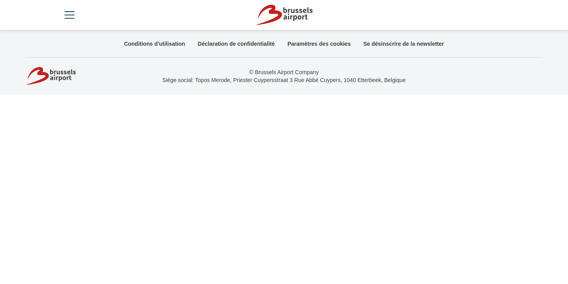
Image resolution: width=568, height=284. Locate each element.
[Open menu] (69, 15)
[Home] (283, 15)
